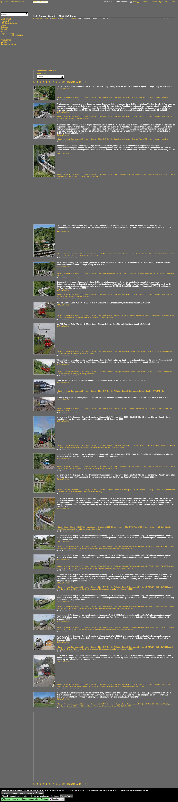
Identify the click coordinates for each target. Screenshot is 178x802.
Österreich (5, 27)
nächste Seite (74, 82)
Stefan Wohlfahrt (63, 89)
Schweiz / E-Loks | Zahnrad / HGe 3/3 (69, 527)
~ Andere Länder (7, 33)
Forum (35, 1)
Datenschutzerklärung (8, 44)
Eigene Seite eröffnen (167, 2)
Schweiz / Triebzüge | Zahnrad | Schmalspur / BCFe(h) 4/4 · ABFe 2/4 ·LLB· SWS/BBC (137, 546)
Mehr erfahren (66, 796)
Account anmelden (149, 2)
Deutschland (6, 19)
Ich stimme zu (57, 799)
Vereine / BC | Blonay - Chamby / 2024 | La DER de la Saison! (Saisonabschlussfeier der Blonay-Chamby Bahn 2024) (103, 686)
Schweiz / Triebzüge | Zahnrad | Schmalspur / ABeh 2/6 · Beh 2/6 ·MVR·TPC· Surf (136, 391)
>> (84, 82)
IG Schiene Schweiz (9, 23)
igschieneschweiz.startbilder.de (12, 2)
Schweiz (54, 18)
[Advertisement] (104, 47)
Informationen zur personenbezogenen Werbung (22, 793)
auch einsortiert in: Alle (46, 71)
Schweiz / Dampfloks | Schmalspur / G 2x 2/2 (122, 97)
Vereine (4, 31)
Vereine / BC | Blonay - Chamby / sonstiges (153, 97)
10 (63, 82)
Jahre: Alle (41, 74)
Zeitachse (5, 42)
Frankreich (5, 21)
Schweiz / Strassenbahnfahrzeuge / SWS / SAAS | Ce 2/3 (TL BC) (129, 174)
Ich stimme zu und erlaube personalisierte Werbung (25, 799)
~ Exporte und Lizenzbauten (12, 35)
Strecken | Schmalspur (68, 18)
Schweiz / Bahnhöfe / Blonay (116, 315)
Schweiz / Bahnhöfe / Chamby (149, 445)
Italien (3, 25)
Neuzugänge (6, 40)
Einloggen (137, 2)
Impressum (43, 1)
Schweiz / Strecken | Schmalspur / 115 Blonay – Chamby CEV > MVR (81, 97)
